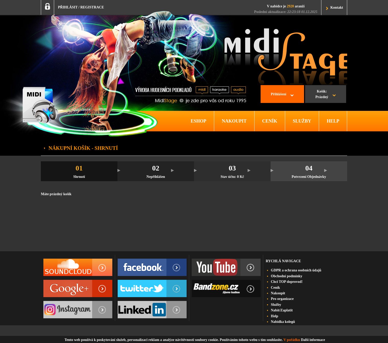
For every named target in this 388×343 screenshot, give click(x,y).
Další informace (313, 340)
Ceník (275, 287)
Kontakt (336, 7)
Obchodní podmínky (286, 276)
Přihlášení (278, 94)
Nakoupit (278, 293)
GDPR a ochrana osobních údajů (296, 270)
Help (274, 316)
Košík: (321, 94)
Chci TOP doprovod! (286, 282)
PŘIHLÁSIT (68, 7)
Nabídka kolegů (283, 322)
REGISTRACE (92, 7)
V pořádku (292, 340)
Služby (276, 305)
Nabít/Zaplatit (282, 310)
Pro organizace (282, 299)
